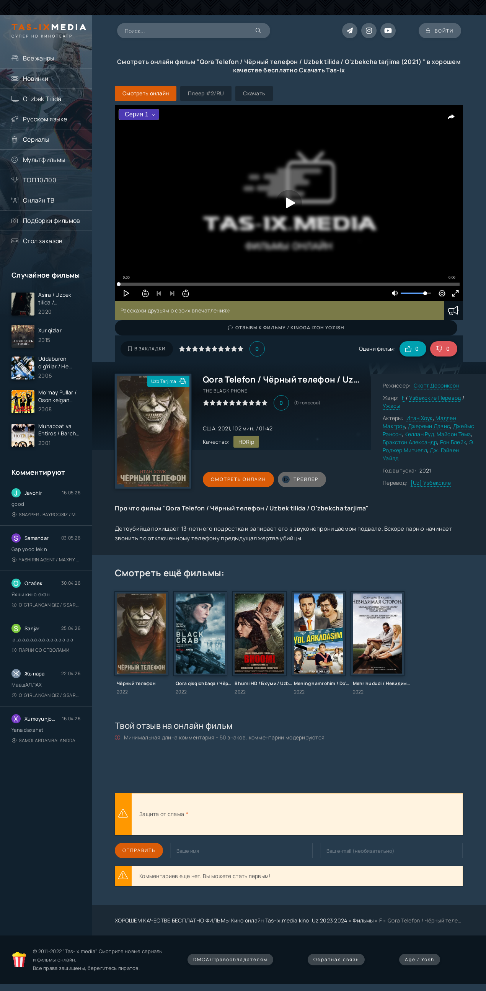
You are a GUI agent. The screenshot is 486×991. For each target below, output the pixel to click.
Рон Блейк (453, 442)
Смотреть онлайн (238, 479)
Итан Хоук (419, 418)
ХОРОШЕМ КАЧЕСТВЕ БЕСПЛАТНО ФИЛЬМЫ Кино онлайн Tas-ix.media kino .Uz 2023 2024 (231, 920)
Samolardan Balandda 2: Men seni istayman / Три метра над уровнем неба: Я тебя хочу (46, 741)
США (209, 428)
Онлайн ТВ (39, 200)
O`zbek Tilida (42, 99)
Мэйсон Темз (454, 434)
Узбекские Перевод (435, 397)
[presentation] (274, 814)
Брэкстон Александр (410, 442)
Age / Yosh (419, 959)
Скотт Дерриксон (436, 385)
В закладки (146, 348)
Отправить (138, 850)
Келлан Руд (419, 434)
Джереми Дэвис (429, 426)
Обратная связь (336, 959)
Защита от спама (161, 814)
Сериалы (36, 139)
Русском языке (45, 119)
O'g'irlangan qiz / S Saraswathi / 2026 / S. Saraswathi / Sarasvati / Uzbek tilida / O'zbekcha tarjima (46, 605)
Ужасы (391, 405)
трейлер (299, 479)
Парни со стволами (40, 651)
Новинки (35, 78)
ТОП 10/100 (39, 180)
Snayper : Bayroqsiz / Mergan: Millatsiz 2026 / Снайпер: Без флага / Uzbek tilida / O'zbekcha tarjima (46, 515)
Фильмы (363, 920)
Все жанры (39, 58)
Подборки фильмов (51, 220)
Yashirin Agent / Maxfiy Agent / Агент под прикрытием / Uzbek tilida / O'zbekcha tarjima (46, 560)
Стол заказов (42, 241)
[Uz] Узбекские (431, 482)
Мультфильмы (44, 159)
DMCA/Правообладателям (230, 959)
